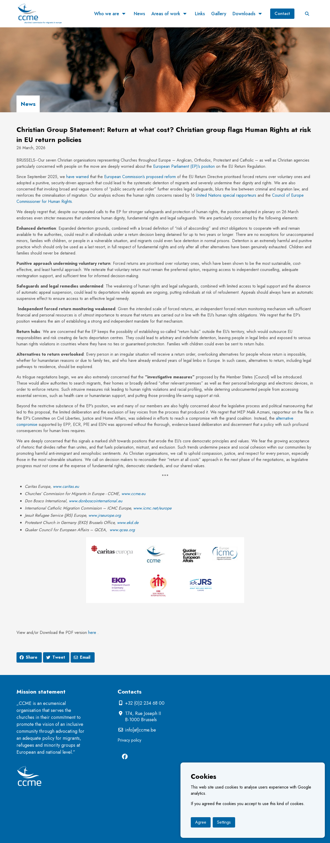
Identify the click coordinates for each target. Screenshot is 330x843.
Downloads (244, 13)
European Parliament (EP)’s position (184, 166)
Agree (200, 822)
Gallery (218, 13)
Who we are (106, 13)
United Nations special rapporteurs (226, 195)
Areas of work (165, 13)
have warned (77, 177)
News (139, 13)
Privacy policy (129, 740)
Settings (224, 822)
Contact (282, 14)
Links (200, 13)
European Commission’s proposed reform (140, 177)
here (92, 632)
